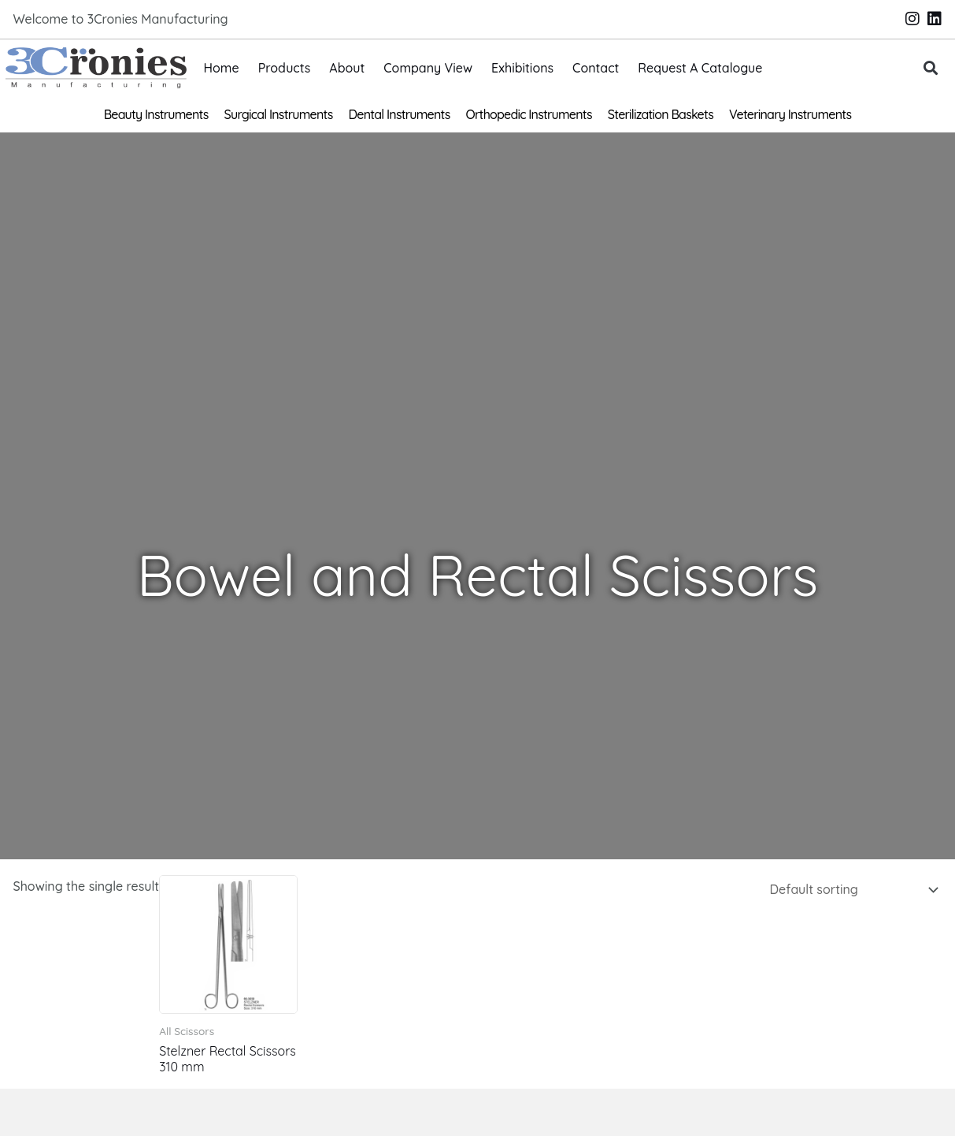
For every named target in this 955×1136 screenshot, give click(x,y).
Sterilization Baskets (660, 114)
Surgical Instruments (278, 114)
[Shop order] (851, 889)
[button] (930, 68)
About (347, 68)
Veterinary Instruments (790, 114)
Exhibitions (522, 68)
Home (221, 68)
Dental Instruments (399, 114)
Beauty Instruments (156, 114)
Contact (595, 68)
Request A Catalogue (700, 68)
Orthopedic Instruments (529, 114)
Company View (427, 68)
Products (284, 68)
